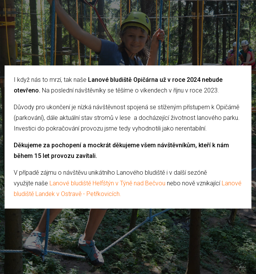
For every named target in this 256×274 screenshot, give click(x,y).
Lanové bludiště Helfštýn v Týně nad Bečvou (107, 183)
